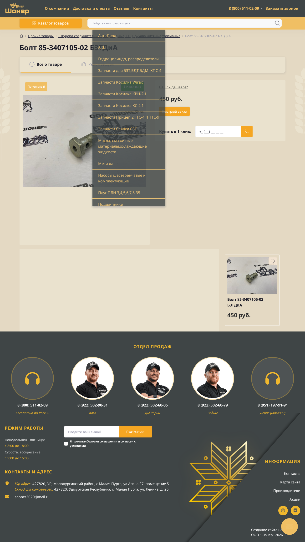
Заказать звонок (282, 8)
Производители (286, 490)
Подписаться (135, 432)
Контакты (143, 8)
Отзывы (121, 8)
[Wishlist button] (273, 261)
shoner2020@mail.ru (32, 496)
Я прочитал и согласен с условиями (103, 443)
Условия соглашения (102, 441)
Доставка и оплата (91, 8)
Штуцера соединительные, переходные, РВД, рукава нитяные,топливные (119, 36)
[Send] (247, 131)
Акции (295, 499)
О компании (57, 8)
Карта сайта (290, 482)
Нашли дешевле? (173, 87)
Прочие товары (41, 36)
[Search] (277, 23)
